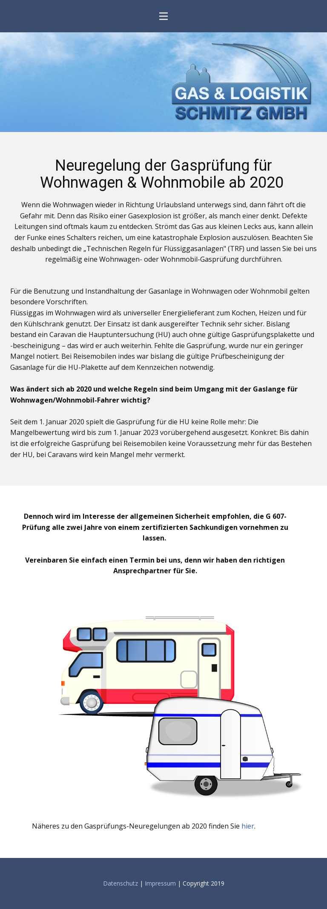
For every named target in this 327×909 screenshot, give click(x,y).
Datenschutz (121, 883)
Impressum (160, 883)
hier (247, 826)
